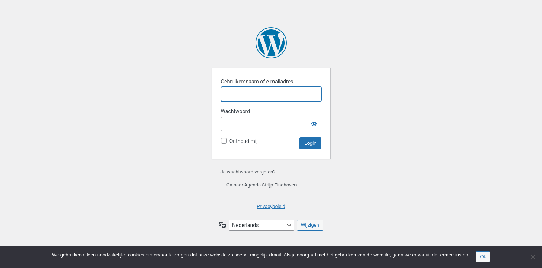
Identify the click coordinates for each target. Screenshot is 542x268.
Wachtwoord (235, 111)
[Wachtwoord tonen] (314, 124)
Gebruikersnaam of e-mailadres (257, 81)
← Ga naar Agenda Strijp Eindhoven (259, 185)
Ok (483, 256)
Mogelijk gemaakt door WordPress (271, 42)
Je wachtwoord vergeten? (248, 172)
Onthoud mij (243, 141)
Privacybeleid (271, 206)
